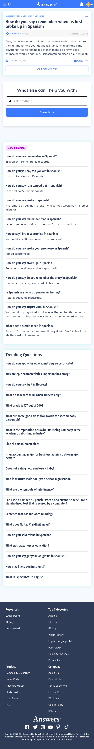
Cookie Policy (55, 704)
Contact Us (54, 679)
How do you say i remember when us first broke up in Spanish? (44, 24)
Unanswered (13, 628)
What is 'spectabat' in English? (25, 577)
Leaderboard (13, 615)
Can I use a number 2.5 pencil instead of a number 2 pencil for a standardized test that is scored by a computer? (46, 501)
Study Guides (13, 692)
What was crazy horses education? (27, 545)
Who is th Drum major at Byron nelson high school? (38, 479)
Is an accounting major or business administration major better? (42, 456)
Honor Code (12, 679)
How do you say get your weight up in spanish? (35, 556)
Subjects (10, 15)
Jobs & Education (24, 15)
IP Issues (53, 711)
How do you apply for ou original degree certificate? (39, 363)
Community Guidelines (18, 673)
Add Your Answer (47, 68)
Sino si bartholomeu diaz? (22, 444)
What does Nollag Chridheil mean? (28, 524)
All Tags (10, 622)
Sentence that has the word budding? (29, 514)
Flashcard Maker (15, 685)
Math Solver (12, 698)
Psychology (54, 647)
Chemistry (54, 622)
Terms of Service (57, 685)
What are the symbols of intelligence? (30, 489)
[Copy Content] (78, 61)
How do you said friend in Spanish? (28, 535)
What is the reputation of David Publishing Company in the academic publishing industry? (43, 431)
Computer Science (58, 654)
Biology (52, 628)
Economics (54, 660)
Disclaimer (54, 698)
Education (39, 15)
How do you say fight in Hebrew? (26, 384)
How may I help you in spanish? (26, 566)
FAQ (8, 704)
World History (56, 634)
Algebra (52, 615)
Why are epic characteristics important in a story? (38, 374)
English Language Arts (60, 641)
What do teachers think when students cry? (33, 395)
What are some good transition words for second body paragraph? (41, 417)
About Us (53, 673)
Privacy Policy (55, 692)
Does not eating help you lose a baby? (30, 468)
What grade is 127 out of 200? (24, 405)
